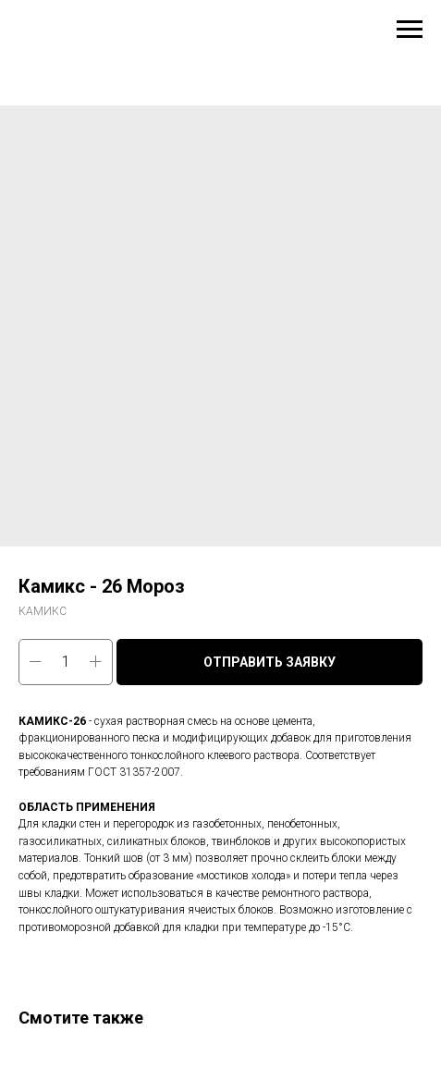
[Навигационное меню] (410, 29)
